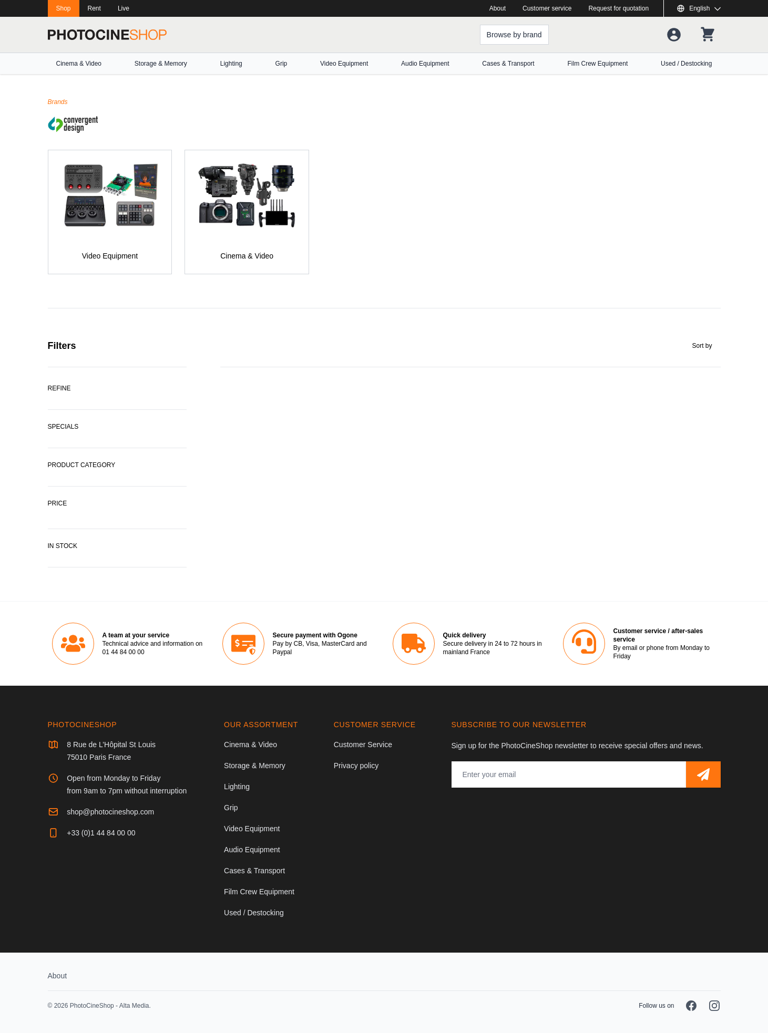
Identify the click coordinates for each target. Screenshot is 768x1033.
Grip (281, 63)
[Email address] (569, 774)
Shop (63, 8)
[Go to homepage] (107, 34)
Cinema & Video (79, 63)
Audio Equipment (425, 63)
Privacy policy (356, 765)
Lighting (231, 63)
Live (123, 8)
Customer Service (363, 744)
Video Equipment (344, 63)
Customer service (547, 8)
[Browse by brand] (514, 35)
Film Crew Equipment (598, 63)
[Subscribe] (703, 774)
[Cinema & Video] (247, 212)
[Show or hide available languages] (698, 8)
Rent (94, 8)
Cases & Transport (508, 63)
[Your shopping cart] (707, 34)
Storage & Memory (161, 63)
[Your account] (674, 34)
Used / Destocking (686, 63)
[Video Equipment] (110, 212)
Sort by (702, 345)
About (497, 8)
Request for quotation (618, 8)
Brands (58, 102)
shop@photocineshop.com (110, 812)
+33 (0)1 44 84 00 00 (101, 833)
